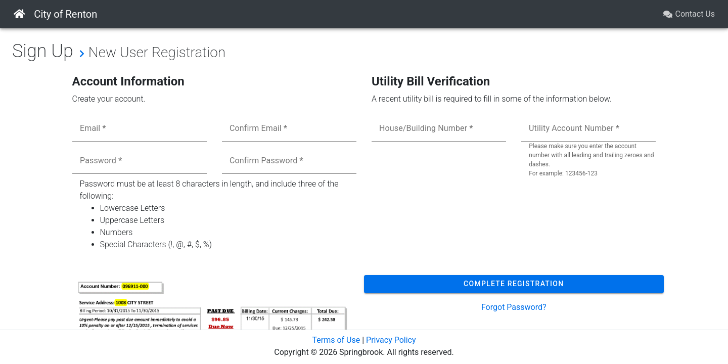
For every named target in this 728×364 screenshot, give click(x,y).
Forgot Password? (514, 307)
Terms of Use (336, 340)
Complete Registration (514, 284)
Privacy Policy (391, 340)
